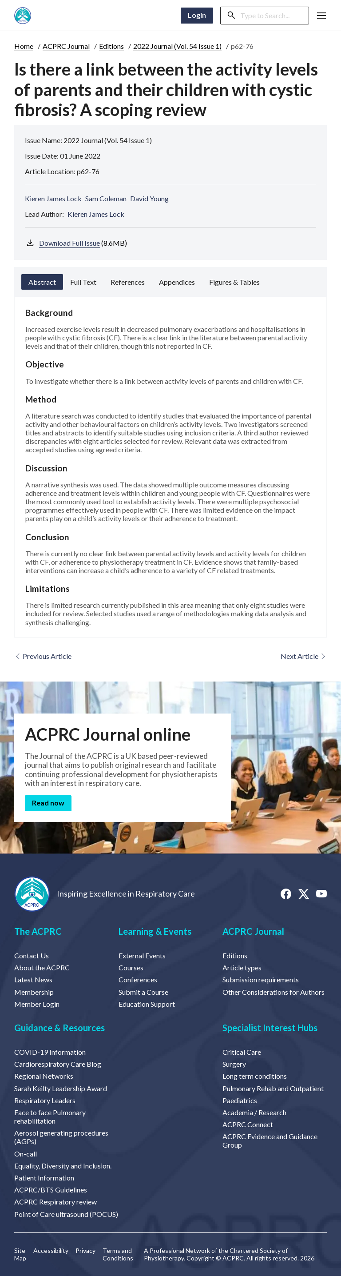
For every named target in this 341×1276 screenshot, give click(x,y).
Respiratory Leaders (44, 1100)
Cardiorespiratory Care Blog (57, 1064)
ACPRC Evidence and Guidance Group (269, 1140)
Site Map (20, 1254)
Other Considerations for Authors (273, 992)
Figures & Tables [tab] (234, 282)
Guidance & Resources (59, 1027)
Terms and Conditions (118, 1254)
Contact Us (31, 955)
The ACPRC (38, 931)
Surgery (234, 1064)
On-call (25, 1153)
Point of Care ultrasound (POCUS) (66, 1214)
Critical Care (241, 1052)
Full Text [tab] (83, 282)
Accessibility (50, 1250)
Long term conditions (254, 1076)
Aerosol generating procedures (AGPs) (61, 1136)
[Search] (271, 15)
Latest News (33, 979)
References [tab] (128, 282)
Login (197, 15)
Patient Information (44, 1177)
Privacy (85, 1250)
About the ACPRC (42, 967)
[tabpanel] (170, 466)
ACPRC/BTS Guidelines (50, 1189)
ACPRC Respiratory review (55, 1201)
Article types (242, 967)
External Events (142, 955)
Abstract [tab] (42, 282)
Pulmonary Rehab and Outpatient (273, 1088)
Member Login (36, 1004)
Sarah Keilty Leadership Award (60, 1088)
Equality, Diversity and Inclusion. (62, 1165)
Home (23, 46)
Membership (34, 992)
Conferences (138, 979)
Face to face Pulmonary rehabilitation (50, 1116)
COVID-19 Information (50, 1052)
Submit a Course (143, 992)
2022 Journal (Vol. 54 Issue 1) (177, 46)
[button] (321, 15)
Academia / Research (254, 1112)
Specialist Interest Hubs (269, 1027)
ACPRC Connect (247, 1124)
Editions (111, 46)
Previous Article (42, 656)
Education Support (147, 1004)
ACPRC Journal (66, 46)
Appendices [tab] (177, 282)
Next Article (304, 656)
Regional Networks (43, 1076)
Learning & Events (155, 931)
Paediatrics (239, 1100)
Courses (131, 967)
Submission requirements (260, 979)
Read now (48, 802)
